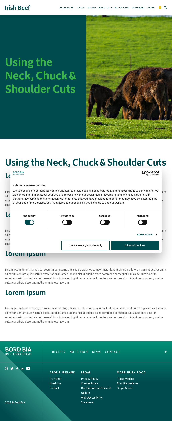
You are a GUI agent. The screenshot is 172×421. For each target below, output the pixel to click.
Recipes (65, 7)
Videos (91, 7)
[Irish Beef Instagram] (6, 368)
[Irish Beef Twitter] (12, 368)
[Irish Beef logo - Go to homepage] (17, 8)
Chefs (81, 7)
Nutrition (122, 7)
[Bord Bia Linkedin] (22, 368)
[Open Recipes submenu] (72, 7)
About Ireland (63, 372)
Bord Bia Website (127, 383)
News (151, 7)
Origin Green (124, 388)
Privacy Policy (89, 378)
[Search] (165, 7)
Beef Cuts (106, 7)
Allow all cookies (135, 245)
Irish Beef (138, 7)
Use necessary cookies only (85, 245)
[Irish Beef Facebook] (17, 368)
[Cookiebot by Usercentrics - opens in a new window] (144, 173)
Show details (145, 234)
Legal (86, 372)
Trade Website (125, 378)
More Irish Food (131, 372)
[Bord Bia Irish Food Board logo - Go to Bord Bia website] (18, 354)
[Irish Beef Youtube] (28, 368)
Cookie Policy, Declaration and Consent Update (96, 388)
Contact (112, 351)
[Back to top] (165, 352)
